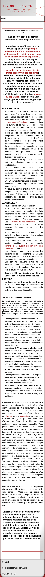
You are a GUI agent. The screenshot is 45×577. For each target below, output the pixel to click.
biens (15, 246)
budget (22, 246)
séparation (24, 416)
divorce (9, 416)
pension (29, 246)
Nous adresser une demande (14, 568)
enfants (8, 246)
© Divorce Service (10, 574)
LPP (36, 246)
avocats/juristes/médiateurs (23, 222)
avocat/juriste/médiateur (18, 122)
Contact (5, 562)
